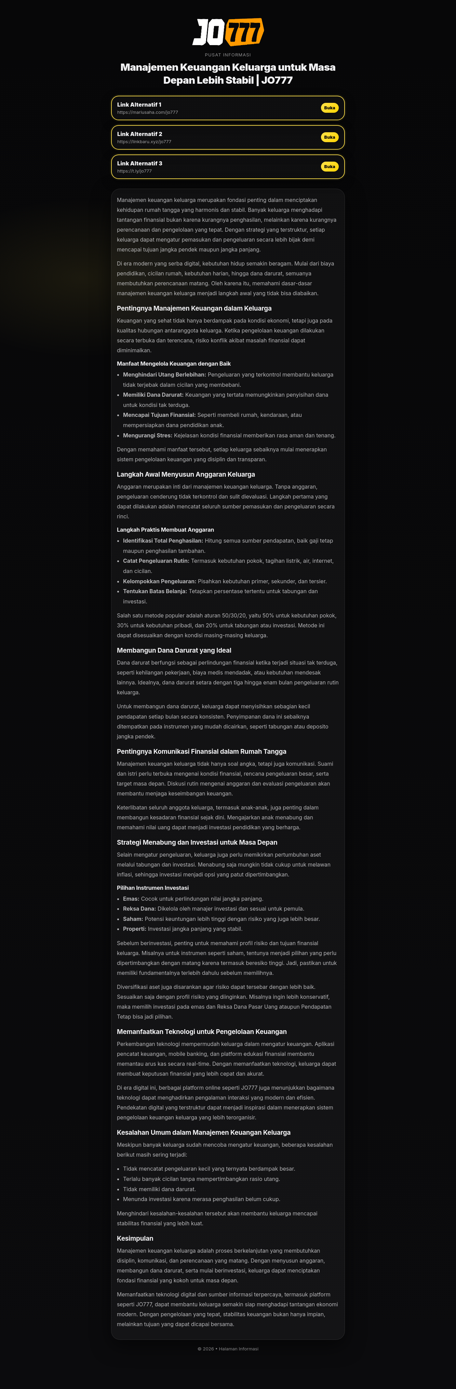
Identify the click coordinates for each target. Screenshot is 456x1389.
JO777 (249, 1088)
